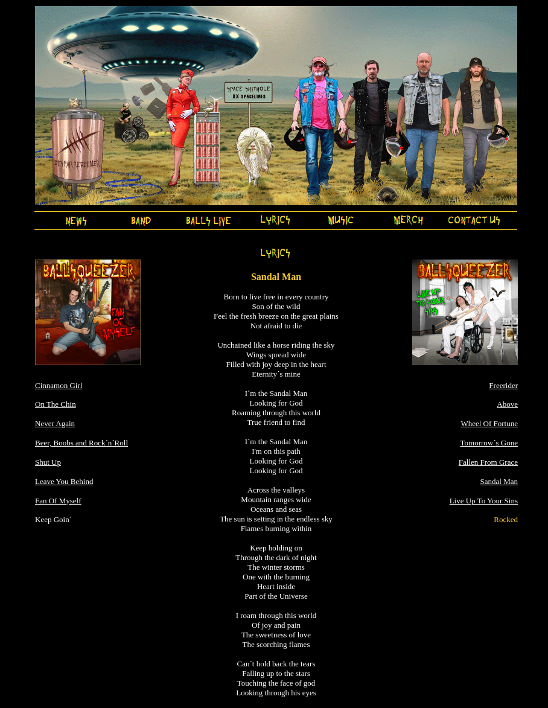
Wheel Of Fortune (489, 423)
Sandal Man (499, 481)
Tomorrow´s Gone (489, 442)
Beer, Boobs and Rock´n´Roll (81, 442)
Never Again (55, 423)
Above (507, 404)
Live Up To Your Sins (484, 500)
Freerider (503, 385)
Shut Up (48, 462)
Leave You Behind (64, 481)
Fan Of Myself (58, 500)
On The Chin (55, 404)
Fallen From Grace (488, 462)
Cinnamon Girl (58, 385)
